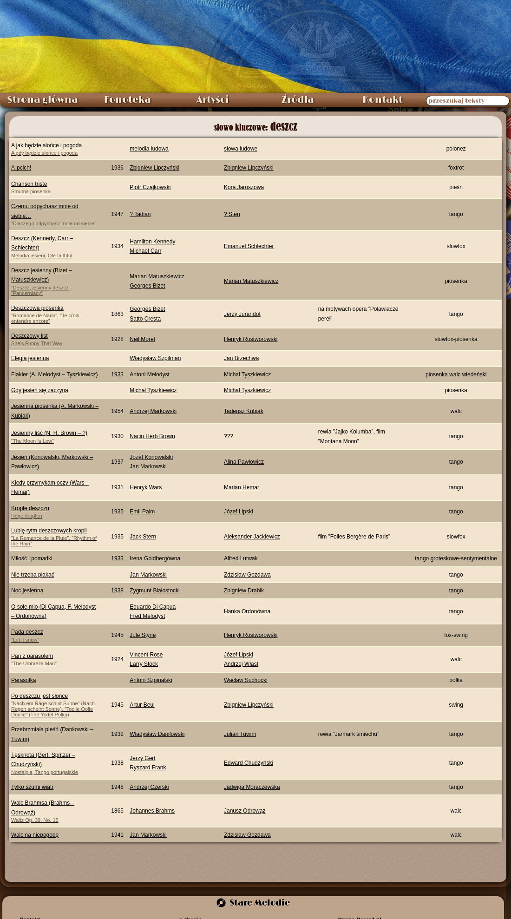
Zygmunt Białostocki (154, 590)
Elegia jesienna (30, 358)
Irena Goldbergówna (155, 558)
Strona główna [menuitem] (42, 99)
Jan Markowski (148, 466)
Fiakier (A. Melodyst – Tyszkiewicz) (54, 374)
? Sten (232, 214)
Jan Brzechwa (241, 358)
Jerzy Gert (142, 758)
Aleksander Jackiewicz (252, 536)
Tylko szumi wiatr (32, 787)
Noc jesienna (27, 590)
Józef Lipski (238, 511)
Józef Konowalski (151, 457)
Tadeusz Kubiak (243, 411)
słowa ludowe (240, 148)
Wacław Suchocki (246, 680)
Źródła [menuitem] (298, 99)
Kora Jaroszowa (244, 187)
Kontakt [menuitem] (382, 99)
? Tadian (140, 214)
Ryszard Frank (148, 767)
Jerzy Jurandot (242, 314)
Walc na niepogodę (35, 835)
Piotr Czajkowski (150, 187)
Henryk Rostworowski (250, 339)
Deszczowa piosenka (55, 314)
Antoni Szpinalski (151, 680)
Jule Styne (143, 635)
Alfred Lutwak (241, 558)
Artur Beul (142, 705)
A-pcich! (21, 167)
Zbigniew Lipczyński (154, 167)
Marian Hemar (241, 487)
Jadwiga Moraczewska (252, 787)
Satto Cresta (145, 318)
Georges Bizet (147, 285)
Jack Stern (143, 536)
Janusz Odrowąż (244, 810)
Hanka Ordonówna (247, 611)
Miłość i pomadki (31, 558)
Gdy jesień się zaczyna (39, 390)
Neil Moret (142, 339)
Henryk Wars (146, 487)
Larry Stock (144, 664)
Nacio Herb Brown (152, 436)
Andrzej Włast (241, 664)
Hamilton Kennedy (152, 241)
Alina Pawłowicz (244, 462)
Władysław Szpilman (155, 358)
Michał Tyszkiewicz (247, 374)
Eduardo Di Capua (153, 607)
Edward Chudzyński (248, 763)
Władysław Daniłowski (157, 734)
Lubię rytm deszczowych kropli (55, 536)
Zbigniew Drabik (244, 590)
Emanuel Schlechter (249, 246)
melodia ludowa (149, 148)
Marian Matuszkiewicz (157, 276)
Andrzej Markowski (153, 411)
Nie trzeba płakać (32, 574)
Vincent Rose (146, 654)
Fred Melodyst (147, 616)
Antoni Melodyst (149, 374)
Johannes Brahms (152, 810)
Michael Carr (145, 251)
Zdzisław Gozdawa (247, 574)
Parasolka (23, 680)
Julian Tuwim (240, 734)
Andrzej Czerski (149, 787)
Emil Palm (142, 511)
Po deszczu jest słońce (55, 705)
